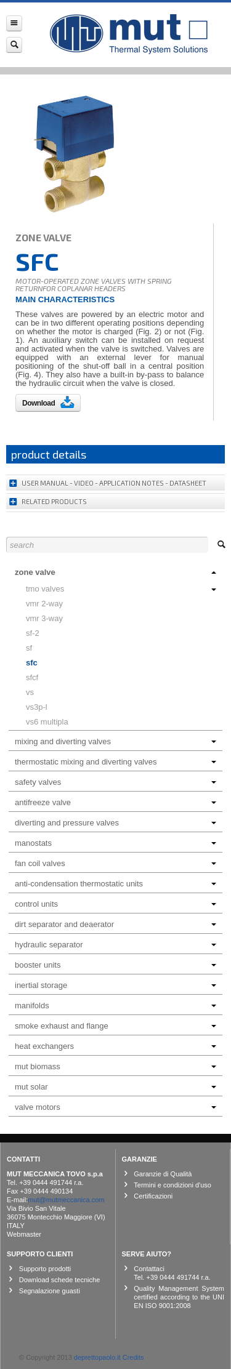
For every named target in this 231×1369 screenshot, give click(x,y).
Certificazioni (153, 1196)
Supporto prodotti (45, 1268)
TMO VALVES (121, 588)
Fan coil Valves (115, 863)
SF (29, 647)
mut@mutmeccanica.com (66, 1199)
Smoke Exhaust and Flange (115, 1025)
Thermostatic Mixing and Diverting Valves (115, 761)
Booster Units (115, 965)
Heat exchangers (115, 1046)
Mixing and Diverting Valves (115, 741)
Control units (115, 904)
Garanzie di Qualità (163, 1174)
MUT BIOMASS (115, 1066)
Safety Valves (115, 782)
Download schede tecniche (59, 1279)
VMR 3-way (44, 618)
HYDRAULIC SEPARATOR (115, 944)
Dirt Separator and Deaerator (115, 924)
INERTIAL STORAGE (115, 985)
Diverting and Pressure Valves (115, 822)
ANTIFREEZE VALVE (115, 802)
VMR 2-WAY (44, 603)
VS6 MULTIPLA (47, 721)
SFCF (32, 677)
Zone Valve (115, 572)
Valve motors (115, 1107)
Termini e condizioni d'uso (172, 1185)
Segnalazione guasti (49, 1291)
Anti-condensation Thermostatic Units (115, 883)
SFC (32, 662)
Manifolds (115, 1005)
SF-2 (32, 633)
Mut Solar (115, 1086)
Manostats (115, 843)
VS (30, 692)
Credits (133, 1357)
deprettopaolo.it (97, 1357)
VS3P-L (36, 707)
